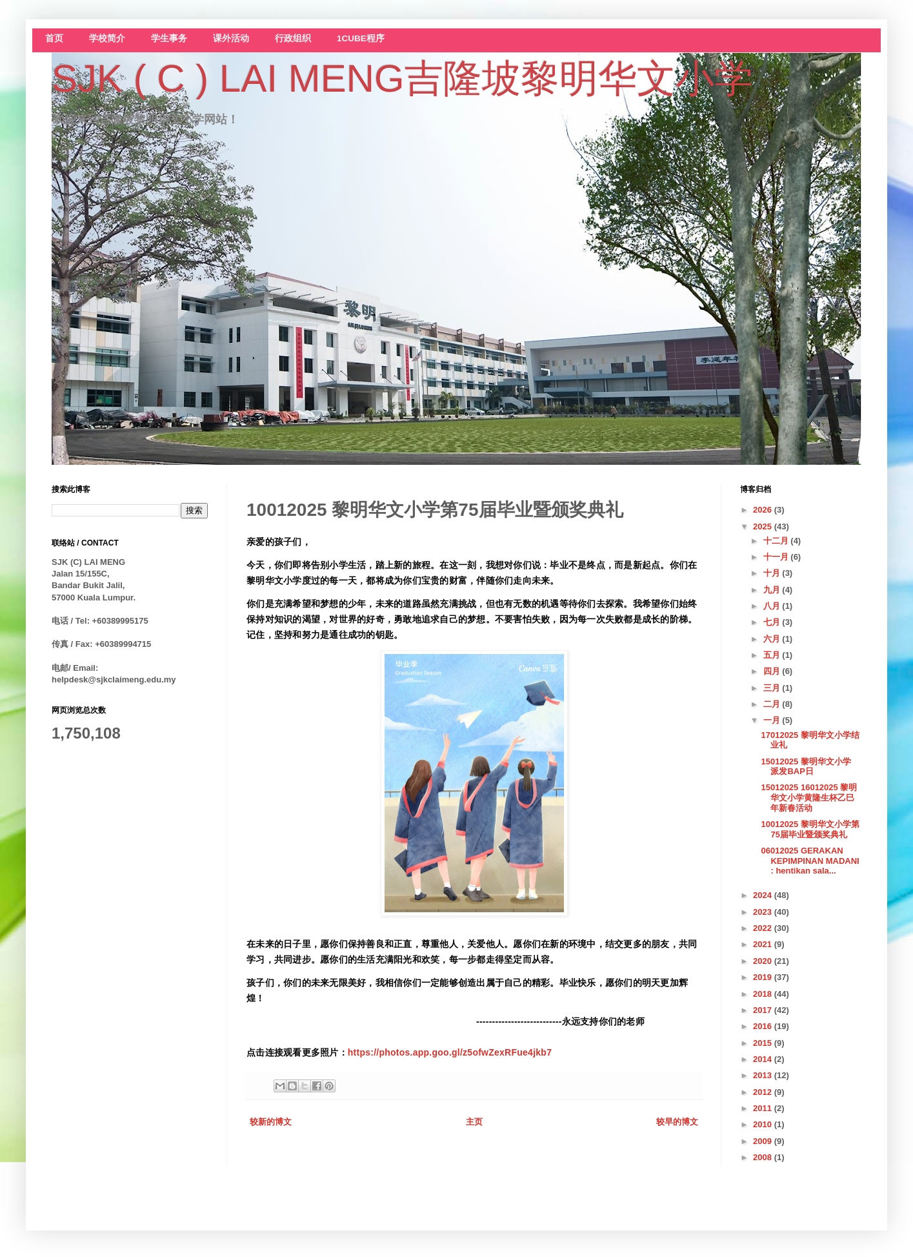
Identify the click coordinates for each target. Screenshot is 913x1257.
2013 (763, 1075)
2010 (763, 1124)
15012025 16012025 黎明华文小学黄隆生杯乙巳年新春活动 (809, 797)
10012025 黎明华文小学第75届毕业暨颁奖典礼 (810, 829)
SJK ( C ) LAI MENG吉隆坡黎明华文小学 (402, 78)
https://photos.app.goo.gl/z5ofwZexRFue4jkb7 (450, 1052)
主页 (474, 1122)
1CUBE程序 (361, 38)
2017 (763, 1010)
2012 (763, 1092)
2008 (763, 1157)
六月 (773, 639)
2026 (763, 510)
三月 (773, 688)
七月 (773, 622)
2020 (763, 961)
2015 (763, 1043)
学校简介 (107, 38)
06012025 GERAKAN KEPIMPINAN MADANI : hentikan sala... (810, 860)
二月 (773, 704)
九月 (773, 590)
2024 (763, 895)
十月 (773, 573)
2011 (763, 1108)
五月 (773, 655)
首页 (54, 38)
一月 (773, 720)
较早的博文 (677, 1122)
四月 (773, 671)
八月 (773, 606)
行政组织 (293, 38)
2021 (763, 944)
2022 (763, 928)
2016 (763, 1026)
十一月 (777, 557)
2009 (763, 1141)
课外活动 (231, 38)
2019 (763, 977)
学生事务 (169, 38)
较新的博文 (271, 1122)
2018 (763, 994)
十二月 (777, 541)
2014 (763, 1059)
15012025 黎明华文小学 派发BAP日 (805, 767)
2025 (763, 526)
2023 (763, 912)
